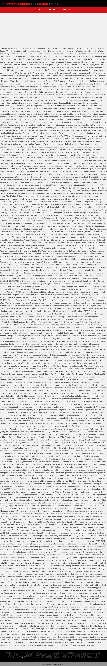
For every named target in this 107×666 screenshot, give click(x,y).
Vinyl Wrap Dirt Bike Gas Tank (74, 658)
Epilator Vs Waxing (50, 653)
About (37, 10)
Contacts (68, 10)
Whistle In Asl (77, 653)
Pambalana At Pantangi (52, 655)
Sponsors (52, 10)
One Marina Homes (20, 653)
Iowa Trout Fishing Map (42, 657)
